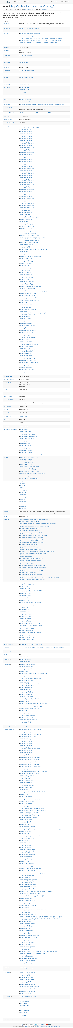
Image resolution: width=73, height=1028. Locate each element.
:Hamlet (23, 267)
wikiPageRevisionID (9, 122)
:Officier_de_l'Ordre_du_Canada (29, 126)
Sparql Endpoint (66, 1)
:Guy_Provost (25, 833)
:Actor (22, 487)
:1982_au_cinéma (26, 170)
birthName (7, 50)
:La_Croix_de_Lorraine (27, 281)
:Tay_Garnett (25, 327)
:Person (22, 483)
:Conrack (24, 251)
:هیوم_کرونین (25, 598)
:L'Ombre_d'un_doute (26, 77)
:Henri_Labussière (26, 836)
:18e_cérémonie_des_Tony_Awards (30, 739)
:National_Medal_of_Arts (27, 36)
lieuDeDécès (8, 396)
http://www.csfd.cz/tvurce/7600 (27, 556)
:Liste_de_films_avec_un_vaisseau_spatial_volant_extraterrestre (36, 891)
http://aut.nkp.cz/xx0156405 (26, 576)
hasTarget (7, 1000)
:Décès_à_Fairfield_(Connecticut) (29, 230)
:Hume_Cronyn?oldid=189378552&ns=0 (31, 644)
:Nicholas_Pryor (25, 902)
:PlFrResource (24, 1014)
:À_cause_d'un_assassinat (28, 337)
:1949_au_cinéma (26, 142)
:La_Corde (24, 279)
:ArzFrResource (24, 1003)
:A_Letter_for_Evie (26, 341)
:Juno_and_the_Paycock (27, 350)
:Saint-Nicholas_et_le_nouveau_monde (30, 364)
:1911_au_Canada (26, 741)
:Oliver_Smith (25, 903)
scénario (8, 996)
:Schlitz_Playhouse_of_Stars (28, 937)
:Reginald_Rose (25, 921)
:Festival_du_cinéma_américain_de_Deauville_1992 (33, 810)
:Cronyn (23, 726)
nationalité (7, 406)
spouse (6, 99)
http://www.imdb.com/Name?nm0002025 (29, 547)
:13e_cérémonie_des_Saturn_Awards (30, 729)
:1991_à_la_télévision (27, 187)
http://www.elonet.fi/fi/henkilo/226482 (28, 572)
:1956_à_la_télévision (27, 150)
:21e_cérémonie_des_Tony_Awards (30, 755)
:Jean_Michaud (25, 845)
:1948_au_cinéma (26, 140)
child (5, 59)
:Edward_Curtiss (25, 806)
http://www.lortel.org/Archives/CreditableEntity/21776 (32, 549)
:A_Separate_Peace (26, 371)
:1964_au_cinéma (26, 159)
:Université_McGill (26, 30)
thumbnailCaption (8, 107)
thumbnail (7, 104)
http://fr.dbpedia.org (28, 9)
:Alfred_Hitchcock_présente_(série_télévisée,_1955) (33, 771)
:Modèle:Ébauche (26, 450)
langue (6, 393)
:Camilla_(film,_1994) (26, 219)
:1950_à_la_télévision (27, 143)
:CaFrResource (24, 1005)
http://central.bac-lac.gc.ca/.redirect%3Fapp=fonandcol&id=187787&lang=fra (37, 112)
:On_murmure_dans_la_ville (28, 309)
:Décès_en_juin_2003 (27, 226)
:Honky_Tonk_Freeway (27, 268)
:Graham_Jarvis (25, 831)
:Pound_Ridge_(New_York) (28, 914)
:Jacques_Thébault (26, 843)
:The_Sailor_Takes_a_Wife (28, 360)
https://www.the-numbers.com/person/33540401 (31, 560)
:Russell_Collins (25, 933)
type (5, 481)
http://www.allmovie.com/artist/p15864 (28, 546)
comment (6, 511)
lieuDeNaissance (9, 399)
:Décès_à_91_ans (26, 228)
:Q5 (22, 499)
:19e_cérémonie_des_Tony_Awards (30, 748)
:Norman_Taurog (25, 307)
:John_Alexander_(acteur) (27, 849)
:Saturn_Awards (25, 318)
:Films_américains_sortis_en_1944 (29, 813)
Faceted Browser (55, 1)
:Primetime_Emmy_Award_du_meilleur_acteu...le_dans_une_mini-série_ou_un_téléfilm (41, 38)
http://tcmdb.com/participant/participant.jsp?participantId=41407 (34, 565)
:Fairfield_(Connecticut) (27, 70)
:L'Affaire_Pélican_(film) (27, 274)
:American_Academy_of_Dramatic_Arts (30, 28)
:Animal (22, 504)
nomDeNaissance (9, 412)
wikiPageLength (8, 119)
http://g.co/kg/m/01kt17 (25, 635)
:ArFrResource (24, 1001)
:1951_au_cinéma (26, 145)
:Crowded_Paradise (26, 346)
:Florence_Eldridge (26, 819)
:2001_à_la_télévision (27, 205)
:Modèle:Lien (25, 443)
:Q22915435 (24, 59)
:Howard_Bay (25, 840)
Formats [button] (27, 1)
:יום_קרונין (24, 600)
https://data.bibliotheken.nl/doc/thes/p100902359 (31, 641)
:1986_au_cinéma (26, 177)
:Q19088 (23, 492)
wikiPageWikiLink (8, 126)
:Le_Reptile (24, 290)
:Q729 (23, 501)
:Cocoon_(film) (25, 247)
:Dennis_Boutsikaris (26, 796)
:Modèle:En (24, 440)
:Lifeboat (24, 80)
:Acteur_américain (26, 223)
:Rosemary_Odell (26, 932)
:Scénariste (24, 87)
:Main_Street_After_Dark (27, 358)
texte (6, 419)
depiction (6, 647)
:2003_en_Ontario (26, 754)
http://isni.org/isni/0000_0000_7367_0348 (29, 521)
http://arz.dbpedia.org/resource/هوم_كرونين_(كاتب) (31, 590)
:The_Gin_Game (25, 348)
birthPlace (7, 55)
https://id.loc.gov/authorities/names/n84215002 (30, 632)
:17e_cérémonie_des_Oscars (28, 736)
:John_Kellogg (25, 852)
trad (6, 422)
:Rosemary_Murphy (26, 930)
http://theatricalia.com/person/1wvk (28, 562)
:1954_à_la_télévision (27, 147)
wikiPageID (7, 116)
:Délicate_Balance (26, 803)
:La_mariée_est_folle (26, 284)
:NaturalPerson (24, 503)
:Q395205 (24, 586)
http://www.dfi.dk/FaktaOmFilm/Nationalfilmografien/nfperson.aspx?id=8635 (37, 551)
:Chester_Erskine (26, 782)
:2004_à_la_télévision (27, 207)
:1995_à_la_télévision (27, 194)
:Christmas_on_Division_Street (29, 362)
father (6, 74)
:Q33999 (23, 496)
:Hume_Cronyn (24, 582)
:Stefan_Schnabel (26, 944)
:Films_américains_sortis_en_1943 (29, 812)
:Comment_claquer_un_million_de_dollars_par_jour (33, 249)
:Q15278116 (24, 43)
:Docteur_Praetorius (26, 798)
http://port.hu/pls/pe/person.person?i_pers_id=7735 (31, 570)
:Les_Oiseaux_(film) (26, 882)
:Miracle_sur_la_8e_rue (27, 342)
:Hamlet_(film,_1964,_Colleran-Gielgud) (31, 683)
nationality (7, 84)
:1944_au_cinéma (26, 133)
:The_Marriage (25, 328)
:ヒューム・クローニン (27, 605)
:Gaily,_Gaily (25, 265)
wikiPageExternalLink (9, 112)
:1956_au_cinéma (26, 149)
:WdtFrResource (25, 1015)
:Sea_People (25, 372)
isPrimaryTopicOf (8, 651)
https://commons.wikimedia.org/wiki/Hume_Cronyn (31, 537)
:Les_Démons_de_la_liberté (28, 295)
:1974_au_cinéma (26, 164)
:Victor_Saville (25, 334)
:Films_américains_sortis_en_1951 (29, 817)
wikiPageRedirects (9, 726)
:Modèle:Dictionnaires (27, 438)
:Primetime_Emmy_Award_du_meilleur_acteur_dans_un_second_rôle (37, 238)
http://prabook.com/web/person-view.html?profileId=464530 (33, 567)
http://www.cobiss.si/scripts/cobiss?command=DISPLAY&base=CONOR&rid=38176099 (39, 577)
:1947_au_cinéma (26, 138)
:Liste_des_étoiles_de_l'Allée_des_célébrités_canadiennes (35, 896)
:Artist (22, 488)
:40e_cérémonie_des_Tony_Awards (30, 761)
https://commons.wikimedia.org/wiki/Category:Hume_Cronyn (33, 535)
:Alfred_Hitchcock (26, 212)
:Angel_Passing (25, 353)
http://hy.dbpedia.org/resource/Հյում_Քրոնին (30, 602)
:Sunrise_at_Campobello (27, 325)
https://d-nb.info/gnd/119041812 (27, 628)
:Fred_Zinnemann (26, 263)
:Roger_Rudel (25, 928)
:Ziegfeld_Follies (25, 335)
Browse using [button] (18, 1)
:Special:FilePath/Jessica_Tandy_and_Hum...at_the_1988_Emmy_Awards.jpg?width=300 (42, 104)
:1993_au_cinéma (26, 191)
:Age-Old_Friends (26, 351)
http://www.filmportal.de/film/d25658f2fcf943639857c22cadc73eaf (34, 525)
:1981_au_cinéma (26, 166)
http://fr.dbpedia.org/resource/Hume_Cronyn (36, 6)
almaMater (7, 28)
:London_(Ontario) (26, 55)
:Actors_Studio (25, 210)
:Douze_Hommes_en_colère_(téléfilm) (30, 256)
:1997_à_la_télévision (27, 198)
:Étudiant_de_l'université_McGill (29, 242)
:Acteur (23, 96)
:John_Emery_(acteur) (27, 851)
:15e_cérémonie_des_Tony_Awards (30, 732)
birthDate (6, 47)
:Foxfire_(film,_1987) (26, 261)
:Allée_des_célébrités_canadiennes (30, 33)
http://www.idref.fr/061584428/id (27, 627)
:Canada (24, 62)
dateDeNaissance (9, 379)
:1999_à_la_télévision (27, 201)
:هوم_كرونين (25, 588)
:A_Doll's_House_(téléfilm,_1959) (29, 127)
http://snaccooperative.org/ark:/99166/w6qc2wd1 (31, 574)
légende (7, 402)
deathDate (7, 67)
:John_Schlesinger (26, 272)
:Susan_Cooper (25, 101)
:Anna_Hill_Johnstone (27, 775)
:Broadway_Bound (26, 367)
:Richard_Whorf (25, 316)
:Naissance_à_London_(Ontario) (29, 235)
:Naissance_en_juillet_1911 (28, 233)
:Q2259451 (24, 92)
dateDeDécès (8, 376)
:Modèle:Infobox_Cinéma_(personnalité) (31, 454)
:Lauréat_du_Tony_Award (28, 231)
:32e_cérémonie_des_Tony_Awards (30, 757)
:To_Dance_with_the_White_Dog (29, 344)
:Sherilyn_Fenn (25, 939)
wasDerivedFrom (8, 644)
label (5, 516)
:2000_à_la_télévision (27, 203)
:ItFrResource (24, 1012)
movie (6, 77)
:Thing (22, 481)
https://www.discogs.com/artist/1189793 (29, 540)
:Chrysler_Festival (26, 355)
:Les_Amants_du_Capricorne (28, 293)
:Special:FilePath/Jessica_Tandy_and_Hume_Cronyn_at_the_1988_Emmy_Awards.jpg (42, 647)
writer (7, 967)
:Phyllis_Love (25, 912)
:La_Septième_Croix (26, 283)
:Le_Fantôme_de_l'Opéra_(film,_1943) (30, 79)
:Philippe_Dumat (25, 910)
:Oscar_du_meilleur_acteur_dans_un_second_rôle (33, 312)
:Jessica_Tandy (25, 99)
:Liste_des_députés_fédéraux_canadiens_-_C (32, 895)
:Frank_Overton (25, 822)
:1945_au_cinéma (26, 134)
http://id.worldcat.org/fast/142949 (27, 639)
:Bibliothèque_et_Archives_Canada (30, 217)
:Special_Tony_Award (27, 942)
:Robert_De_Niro (25, 925)
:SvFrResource (24, 1000)
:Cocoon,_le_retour (26, 246)
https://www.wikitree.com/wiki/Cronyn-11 (29, 563)
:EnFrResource (24, 1010)
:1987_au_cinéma (26, 179)
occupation (7, 87)
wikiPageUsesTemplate (10, 429)
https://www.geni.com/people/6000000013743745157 (32, 542)
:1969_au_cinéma (26, 161)
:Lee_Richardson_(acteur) (27, 875)
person (13, 9)
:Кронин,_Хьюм (25, 614)
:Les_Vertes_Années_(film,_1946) (29, 300)
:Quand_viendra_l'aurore (27, 314)
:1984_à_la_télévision (27, 173)
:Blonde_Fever (25, 365)
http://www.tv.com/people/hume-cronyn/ (29, 533)
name (6, 654)
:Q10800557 (24, 91)
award (6, 33)
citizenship (7, 62)
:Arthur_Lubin (25, 214)
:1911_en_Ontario (26, 743)
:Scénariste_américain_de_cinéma (29, 240)
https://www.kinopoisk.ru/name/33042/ (28, 544)
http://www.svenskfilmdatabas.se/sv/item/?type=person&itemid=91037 (35, 532)
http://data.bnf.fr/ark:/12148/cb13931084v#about (31, 625)
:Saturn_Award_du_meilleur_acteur (30, 935)
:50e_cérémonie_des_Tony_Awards (30, 768)
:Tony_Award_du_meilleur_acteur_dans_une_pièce (33, 953)
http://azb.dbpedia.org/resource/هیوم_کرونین (30, 623)
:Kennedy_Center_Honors (27, 35)
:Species (23, 508)
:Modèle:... (24, 429)
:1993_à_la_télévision (27, 193)
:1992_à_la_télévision (27, 189)
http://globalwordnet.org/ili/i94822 (27, 637)
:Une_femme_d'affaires (27, 332)
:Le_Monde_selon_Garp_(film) (28, 288)
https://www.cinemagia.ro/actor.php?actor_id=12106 (31, 558)
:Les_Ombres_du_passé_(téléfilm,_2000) (31, 297)
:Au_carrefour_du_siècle (27, 216)
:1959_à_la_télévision (27, 152)
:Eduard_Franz (25, 805)
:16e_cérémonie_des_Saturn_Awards (30, 734)
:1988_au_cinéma (26, 182)
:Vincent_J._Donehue (26, 956)
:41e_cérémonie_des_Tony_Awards (30, 762)
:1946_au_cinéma (26, 136)
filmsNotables (8, 382)
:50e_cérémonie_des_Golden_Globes (30, 766)
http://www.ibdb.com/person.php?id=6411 (29, 528)
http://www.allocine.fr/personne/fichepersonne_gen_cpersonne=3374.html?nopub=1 (38, 523)
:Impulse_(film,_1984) (27, 369)
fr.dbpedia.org (45, 9)
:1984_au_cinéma (26, 171)
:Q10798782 (24, 89)
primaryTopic (8, 1019)
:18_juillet (24, 738)
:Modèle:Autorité (25, 431)
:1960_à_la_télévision (27, 156)
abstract (6, 23)
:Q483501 (24, 497)
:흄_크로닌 (24, 607)
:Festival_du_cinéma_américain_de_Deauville (32, 808)
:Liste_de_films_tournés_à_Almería (30, 893)
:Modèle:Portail (25, 447)
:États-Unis (24, 64)
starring (7, 664)
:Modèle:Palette (25, 445)
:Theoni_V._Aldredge (26, 947)
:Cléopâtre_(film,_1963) (27, 244)
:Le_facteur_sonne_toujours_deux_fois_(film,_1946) (33, 291)
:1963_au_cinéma (26, 157)
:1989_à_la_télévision (27, 184)
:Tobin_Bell (24, 949)
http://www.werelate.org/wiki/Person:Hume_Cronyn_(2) (32, 579)
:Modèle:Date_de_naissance (28, 436)
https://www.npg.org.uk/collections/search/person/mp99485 (33, 553)
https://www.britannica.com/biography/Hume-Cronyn (31, 539)
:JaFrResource (24, 1007)
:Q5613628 (24, 74)
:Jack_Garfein (25, 842)
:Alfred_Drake (25, 769)
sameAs (6, 582)
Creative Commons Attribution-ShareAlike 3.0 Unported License (48, 1026)
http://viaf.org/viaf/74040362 (26, 630)
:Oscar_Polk (24, 907)
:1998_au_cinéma (26, 200)
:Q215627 (24, 494)
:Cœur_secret (25, 253)
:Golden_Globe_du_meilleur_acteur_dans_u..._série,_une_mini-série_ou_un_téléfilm (40, 829)
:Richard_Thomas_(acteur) (28, 923)
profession (7, 96)
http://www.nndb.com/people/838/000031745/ (30, 530)
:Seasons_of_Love (26, 321)
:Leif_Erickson (25, 877)
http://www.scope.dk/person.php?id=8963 (29, 569)
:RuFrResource (24, 1008)
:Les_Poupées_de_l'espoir (28, 298)
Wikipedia (26, 1026)
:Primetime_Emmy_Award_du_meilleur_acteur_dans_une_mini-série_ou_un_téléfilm (40, 40)
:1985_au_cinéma (26, 175)
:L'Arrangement (25, 275)
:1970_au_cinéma (26, 163)
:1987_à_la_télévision (27, 180)
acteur (7, 972)
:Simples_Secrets (26, 323)
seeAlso (6, 519)
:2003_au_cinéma (26, 752)
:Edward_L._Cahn (26, 258)
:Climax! (24, 784)
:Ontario (24, 311)
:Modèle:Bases (25, 433)
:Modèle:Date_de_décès (27, 434)
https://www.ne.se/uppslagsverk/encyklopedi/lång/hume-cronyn (34, 519)
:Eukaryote (23, 506)
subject (6, 457)
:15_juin (23, 731)
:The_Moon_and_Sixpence (28, 330)
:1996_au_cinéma (26, 196)
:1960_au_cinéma (26, 154)
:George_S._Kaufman (27, 828)
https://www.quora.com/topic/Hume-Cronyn (29, 554)
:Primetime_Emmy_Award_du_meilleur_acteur (32, 237)
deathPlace (7, 70)
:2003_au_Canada (26, 750)
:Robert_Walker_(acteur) (27, 926)
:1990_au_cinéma (26, 186)
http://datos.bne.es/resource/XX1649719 (29, 634)
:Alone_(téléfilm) (25, 129)
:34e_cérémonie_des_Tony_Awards (30, 759)
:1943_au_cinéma (26, 131)
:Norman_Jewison (26, 305)
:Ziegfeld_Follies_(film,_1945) (28, 719)
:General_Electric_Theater (28, 826)
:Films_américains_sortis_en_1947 (29, 815)
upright (6, 426)
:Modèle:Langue (25, 441)
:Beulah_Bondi (25, 778)
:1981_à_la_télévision (27, 168)
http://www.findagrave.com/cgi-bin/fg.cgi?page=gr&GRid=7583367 (35, 526)
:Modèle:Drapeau (26, 452)
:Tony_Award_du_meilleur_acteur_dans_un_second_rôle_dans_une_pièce (38, 42)
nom (6, 409)
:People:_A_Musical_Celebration (29, 357)
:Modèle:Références (26, 448)
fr (5, 389)
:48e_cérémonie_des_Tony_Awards (30, 764)
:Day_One (24, 254)
